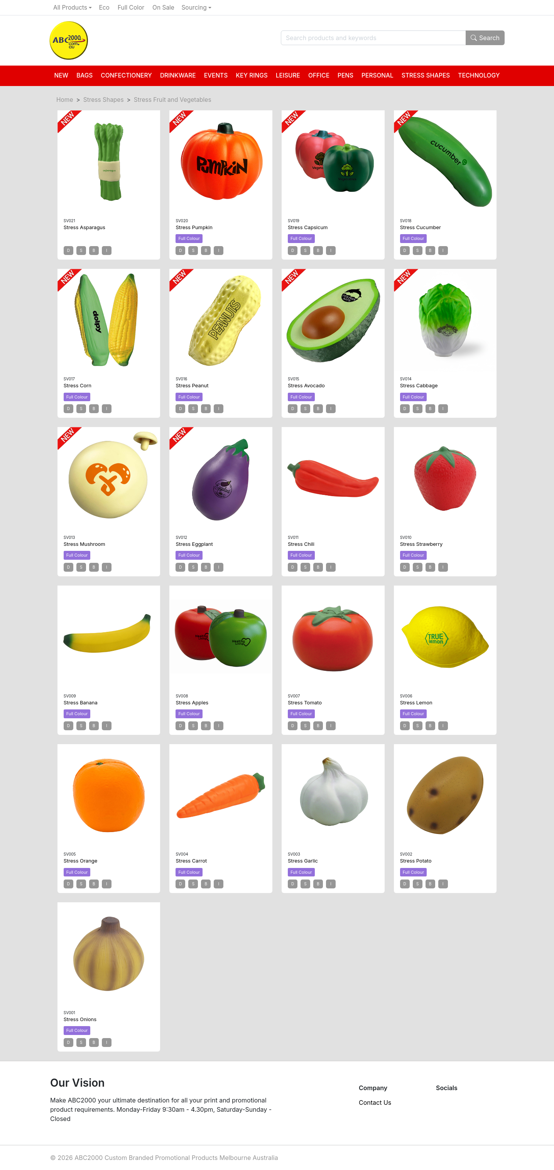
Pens (345, 75)
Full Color (131, 7)
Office (318, 75)
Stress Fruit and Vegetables (172, 99)
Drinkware (178, 75)
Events (216, 75)
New (61, 75)
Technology (479, 75)
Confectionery (126, 75)
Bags (84, 75)
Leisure (288, 75)
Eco (104, 7)
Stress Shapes (426, 75)
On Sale (163, 7)
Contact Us (375, 1102)
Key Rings (252, 75)
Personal (377, 75)
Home (64, 99)
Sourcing (193, 7)
